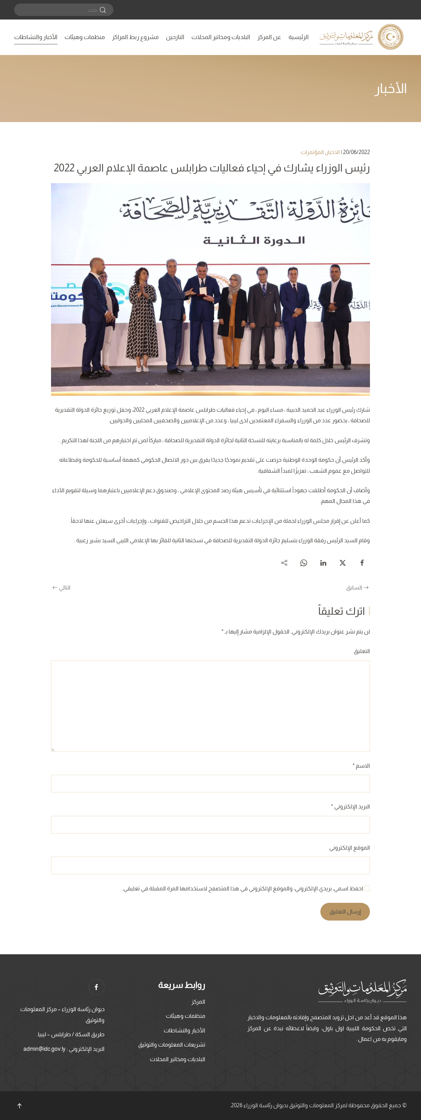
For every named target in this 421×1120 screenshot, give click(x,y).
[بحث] (63, 10)
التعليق (362, 651)
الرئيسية (298, 37)
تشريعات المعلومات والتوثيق (171, 1045)
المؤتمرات (312, 152)
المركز (198, 1002)
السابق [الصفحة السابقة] (357, 587)
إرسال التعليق (345, 911)
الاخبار (333, 152)
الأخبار (391, 88)
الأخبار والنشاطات (35, 37)
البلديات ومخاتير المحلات (220, 37)
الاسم (361, 766)
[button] (19, 1105)
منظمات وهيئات (84, 37)
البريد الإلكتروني (350, 806)
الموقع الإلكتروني (349, 848)
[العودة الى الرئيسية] (362, 37)
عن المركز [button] (269, 37)
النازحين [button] (175, 37)
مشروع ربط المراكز (135, 37)
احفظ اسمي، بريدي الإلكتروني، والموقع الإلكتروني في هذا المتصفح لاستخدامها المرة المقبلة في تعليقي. (246, 888)
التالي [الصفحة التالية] (61, 587)
